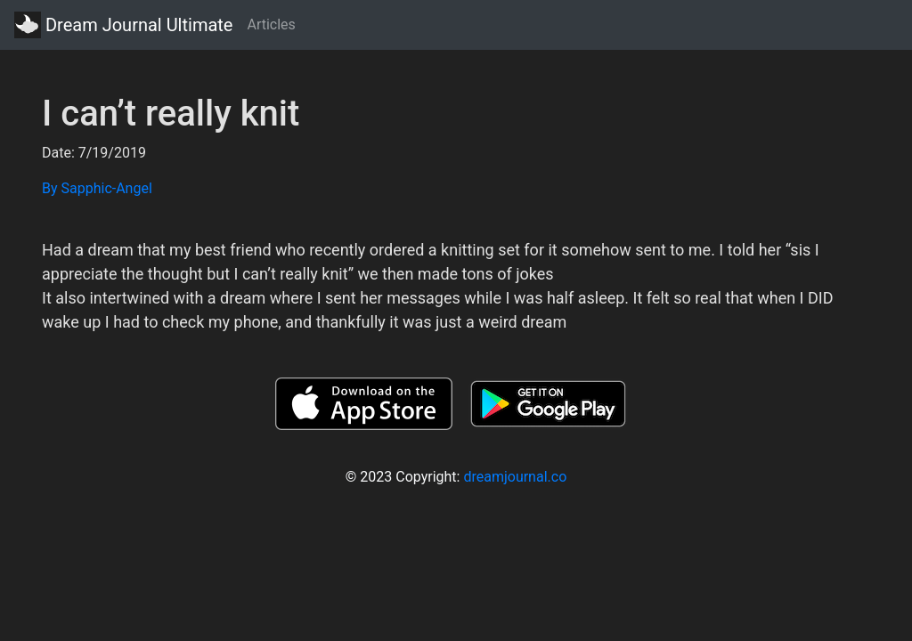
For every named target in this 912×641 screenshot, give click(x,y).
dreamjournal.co (514, 476)
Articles (271, 24)
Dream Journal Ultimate (123, 25)
